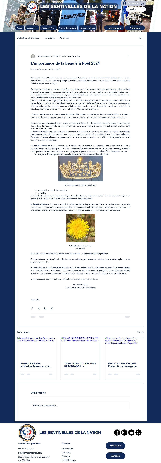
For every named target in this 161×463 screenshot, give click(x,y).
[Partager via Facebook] (32, 308)
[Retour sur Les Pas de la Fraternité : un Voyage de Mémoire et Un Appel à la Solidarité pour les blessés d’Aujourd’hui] (124, 348)
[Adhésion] (135, 27)
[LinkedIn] (131, 432)
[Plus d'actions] (128, 56)
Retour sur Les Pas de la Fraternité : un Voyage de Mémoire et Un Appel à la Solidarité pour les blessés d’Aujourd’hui (123, 365)
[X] (138, 432)
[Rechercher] (131, 9)
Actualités (50, 37)
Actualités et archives (28, 37)
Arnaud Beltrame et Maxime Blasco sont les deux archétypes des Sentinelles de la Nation (36, 365)
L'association (67, 448)
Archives (64, 37)
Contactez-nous (69, 460)
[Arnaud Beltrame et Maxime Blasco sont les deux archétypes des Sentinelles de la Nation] (36, 348)
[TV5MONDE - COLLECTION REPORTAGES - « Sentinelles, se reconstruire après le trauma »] (80, 348)
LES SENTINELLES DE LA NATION (78, 6)
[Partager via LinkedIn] (45, 308)
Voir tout (140, 332)
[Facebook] (117, 432)
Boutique (66, 456)
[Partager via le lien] (52, 308)
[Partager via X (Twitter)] (38, 308)
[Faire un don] (114, 27)
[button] (142, 3)
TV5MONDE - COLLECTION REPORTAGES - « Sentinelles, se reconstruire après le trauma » (80, 365)
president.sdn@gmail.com (30, 452)
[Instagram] (124, 432)
